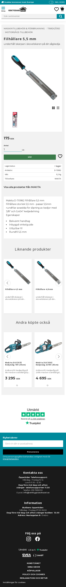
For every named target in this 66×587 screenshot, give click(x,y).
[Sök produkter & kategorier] (33, 16)
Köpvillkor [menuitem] (33, 571)
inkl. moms (60, 2)
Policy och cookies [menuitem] (33, 574)
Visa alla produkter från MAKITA (22, 187)
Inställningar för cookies (14, 582)
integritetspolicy (11, 459)
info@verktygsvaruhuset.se (36, 493)
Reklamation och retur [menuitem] (34, 578)
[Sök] (61, 16)
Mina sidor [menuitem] (34, 567)
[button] (4, 8)
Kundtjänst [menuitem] (34, 563)
